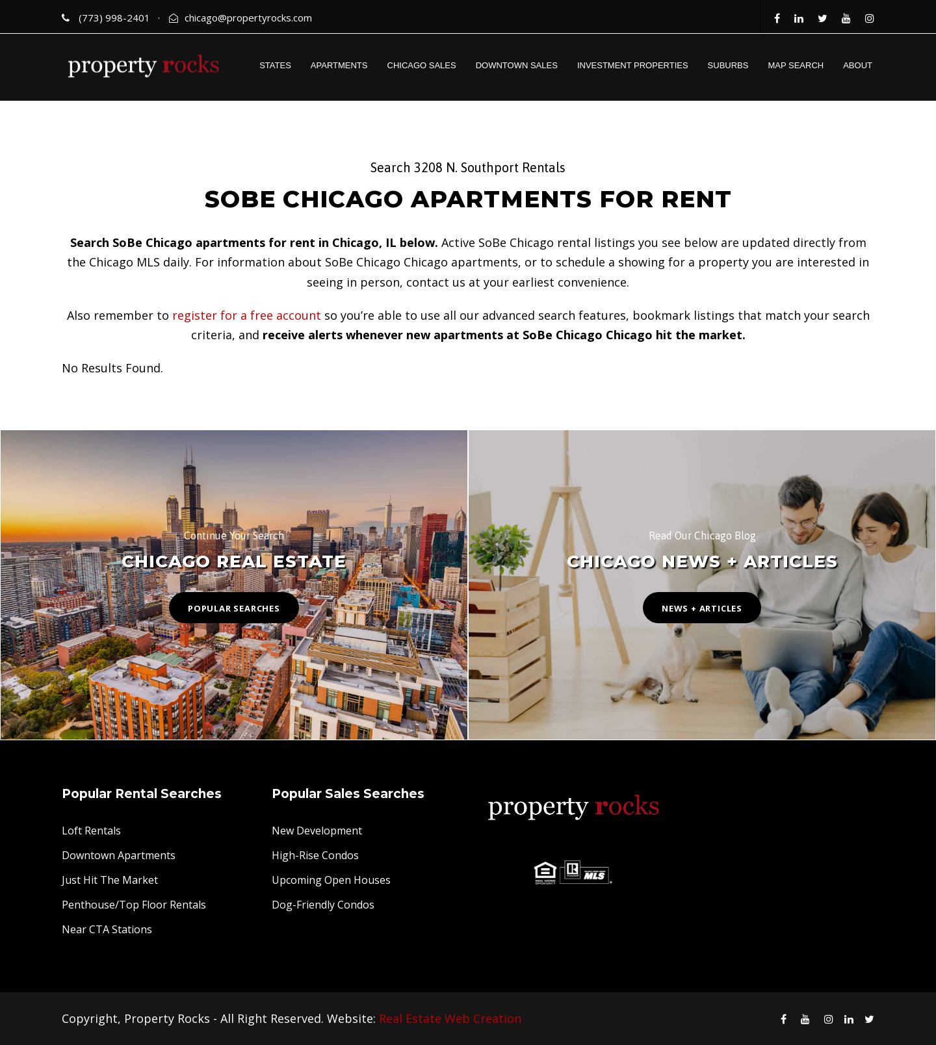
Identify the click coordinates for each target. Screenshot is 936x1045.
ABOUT (857, 65)
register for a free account (246, 315)
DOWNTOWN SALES (517, 65)
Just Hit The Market (110, 880)
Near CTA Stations (107, 929)
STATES (275, 65)
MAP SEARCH (796, 65)
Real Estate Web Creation (450, 1018)
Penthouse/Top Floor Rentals (134, 904)
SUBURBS (728, 65)
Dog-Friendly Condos (323, 904)
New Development (317, 830)
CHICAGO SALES (421, 65)
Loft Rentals (91, 830)
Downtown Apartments (119, 855)
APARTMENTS (339, 65)
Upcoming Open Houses (331, 880)
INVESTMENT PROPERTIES (632, 65)
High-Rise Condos (315, 855)
